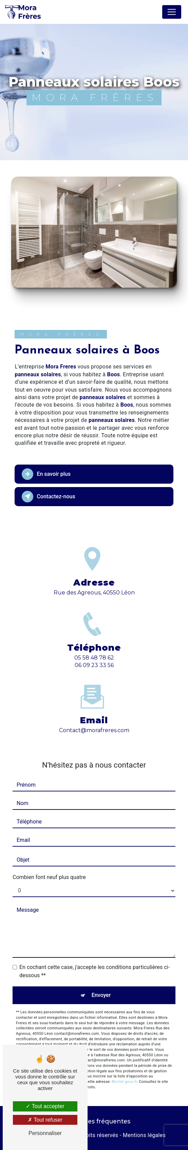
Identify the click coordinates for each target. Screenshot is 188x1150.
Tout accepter (45, 1106)
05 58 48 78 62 (94, 664)
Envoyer (101, 995)
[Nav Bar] (171, 12)
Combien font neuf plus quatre (49, 877)
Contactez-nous (48, 496)
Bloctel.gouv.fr (124, 1081)
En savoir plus (46, 474)
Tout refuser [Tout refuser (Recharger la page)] (45, 1120)
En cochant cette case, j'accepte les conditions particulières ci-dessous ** (94, 971)
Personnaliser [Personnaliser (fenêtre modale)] (45, 1133)
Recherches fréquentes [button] (94, 1121)
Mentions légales (144, 1135)
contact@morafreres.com (94, 724)
